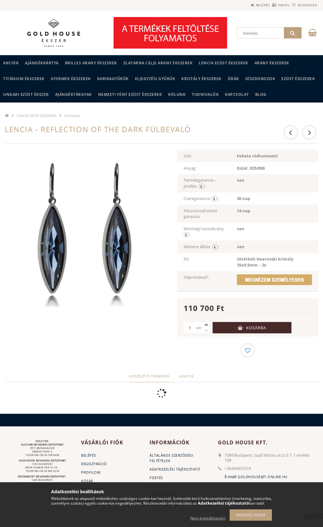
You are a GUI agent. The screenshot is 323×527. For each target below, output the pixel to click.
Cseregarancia (201, 199)
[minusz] (206, 330)
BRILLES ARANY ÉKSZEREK (91, 63)
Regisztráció (94, 463)
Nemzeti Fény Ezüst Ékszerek (130, 94)
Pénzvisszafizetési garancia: (200, 214)
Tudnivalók (205, 94)
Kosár (87, 480)
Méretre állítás (201, 247)
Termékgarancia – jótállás (200, 183)
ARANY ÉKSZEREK (272, 63)
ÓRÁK (233, 78)
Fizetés (156, 477)
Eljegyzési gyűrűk (155, 78)
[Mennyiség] (190, 327)
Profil (273, 5)
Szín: (188, 156)
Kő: (187, 259)
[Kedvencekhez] (247, 350)
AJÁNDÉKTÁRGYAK (73, 94)
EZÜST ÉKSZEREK (298, 78)
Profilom (90, 472)
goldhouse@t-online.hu (263, 476)
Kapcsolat (237, 94)
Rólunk (176, 94)
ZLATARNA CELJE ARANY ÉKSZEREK (158, 63)
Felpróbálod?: (196, 277)
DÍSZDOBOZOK (260, 78)
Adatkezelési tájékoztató (175, 469)
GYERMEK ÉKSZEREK (71, 78)
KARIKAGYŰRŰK (113, 78)
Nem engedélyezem (208, 518)
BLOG (261, 94)
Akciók (11, 63)
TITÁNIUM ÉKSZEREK (23, 78)
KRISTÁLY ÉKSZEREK (201, 78)
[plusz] (206, 325)
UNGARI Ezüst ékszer (26, 94)
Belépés (245, 5)
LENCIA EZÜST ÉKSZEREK (223, 63)
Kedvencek (304, 5)
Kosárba (256, 328)
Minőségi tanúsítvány (205, 232)
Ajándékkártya (42, 63)
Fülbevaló (72, 115)
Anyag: (190, 168)
